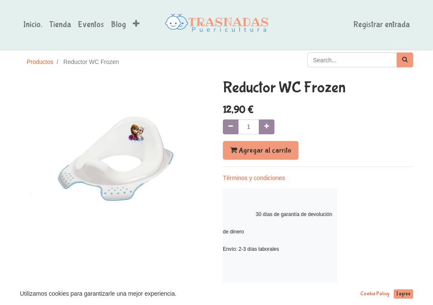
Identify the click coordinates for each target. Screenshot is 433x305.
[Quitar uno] (230, 126)
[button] (136, 24)
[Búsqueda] (405, 60)
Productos (40, 61)
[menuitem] (33, 24)
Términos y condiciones (254, 178)
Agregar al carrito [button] (260, 150)
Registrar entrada (382, 24)
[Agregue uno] (266, 126)
